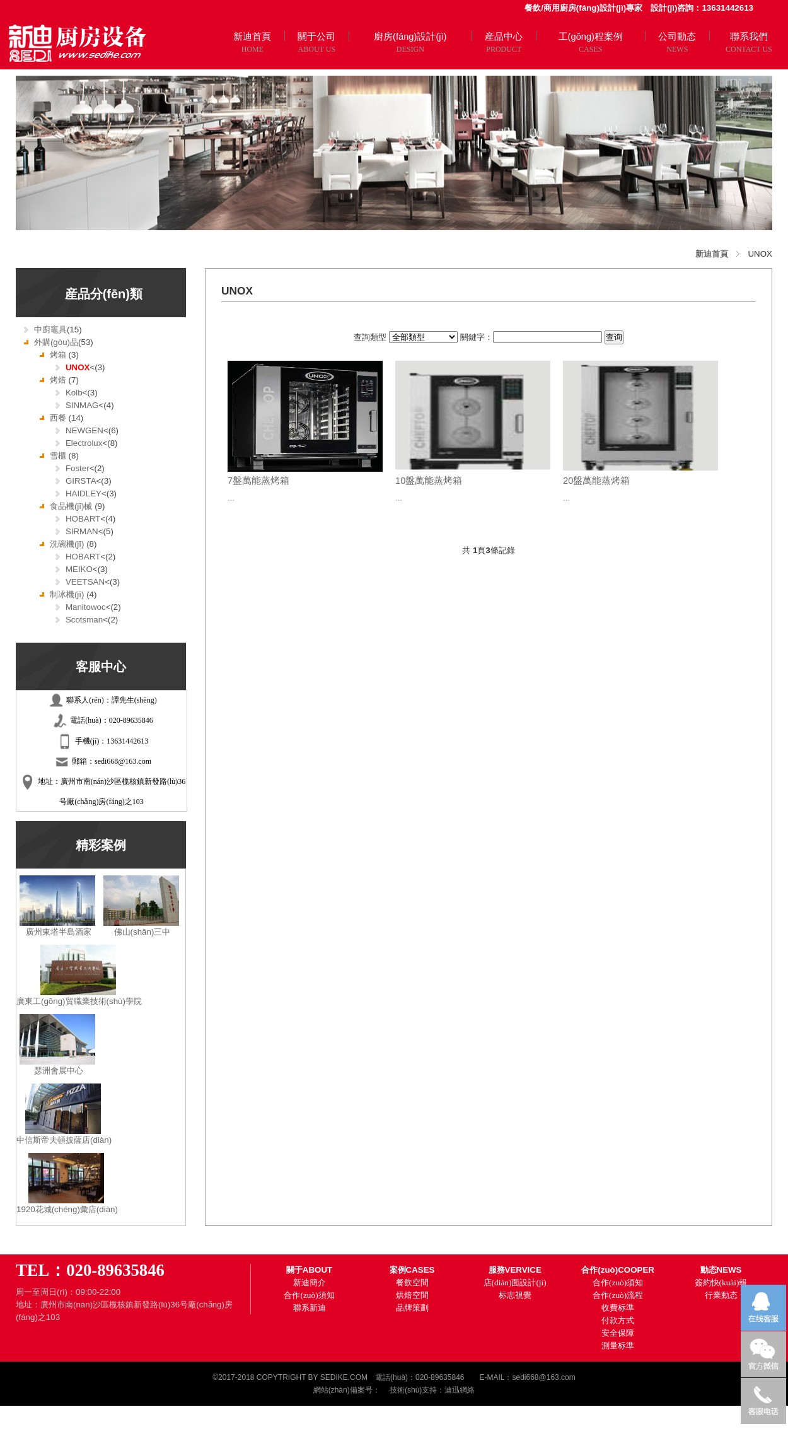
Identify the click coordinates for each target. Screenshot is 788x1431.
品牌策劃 (412, 1307)
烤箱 (59, 354)
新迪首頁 (252, 37)
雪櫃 (59, 455)
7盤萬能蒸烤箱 (258, 481)
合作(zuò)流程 (618, 1295)
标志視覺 (515, 1295)
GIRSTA (81, 481)
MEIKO (79, 569)
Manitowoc (86, 607)
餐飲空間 (412, 1282)
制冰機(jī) (68, 594)
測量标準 (617, 1345)
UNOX (78, 367)
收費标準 (617, 1307)
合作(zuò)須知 (309, 1295)
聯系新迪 (309, 1307)
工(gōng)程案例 (591, 37)
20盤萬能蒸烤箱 (596, 481)
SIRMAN (82, 531)
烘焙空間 (412, 1295)
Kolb (74, 392)
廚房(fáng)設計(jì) (410, 37)
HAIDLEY (83, 493)
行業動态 (721, 1295)
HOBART (83, 518)
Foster (78, 468)
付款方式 (617, 1320)
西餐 (59, 418)
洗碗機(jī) (68, 544)
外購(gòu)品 (56, 342)
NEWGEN (84, 430)
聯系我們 (749, 37)
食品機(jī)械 (72, 506)
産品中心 (504, 37)
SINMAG (82, 405)
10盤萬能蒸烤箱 (428, 481)
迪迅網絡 (459, 1390)
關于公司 (316, 37)
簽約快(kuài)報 (721, 1282)
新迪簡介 (309, 1282)
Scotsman (84, 619)
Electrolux (84, 443)
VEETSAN (85, 582)
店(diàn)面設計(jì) (515, 1282)
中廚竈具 (50, 329)
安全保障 (617, 1333)
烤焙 (59, 380)
